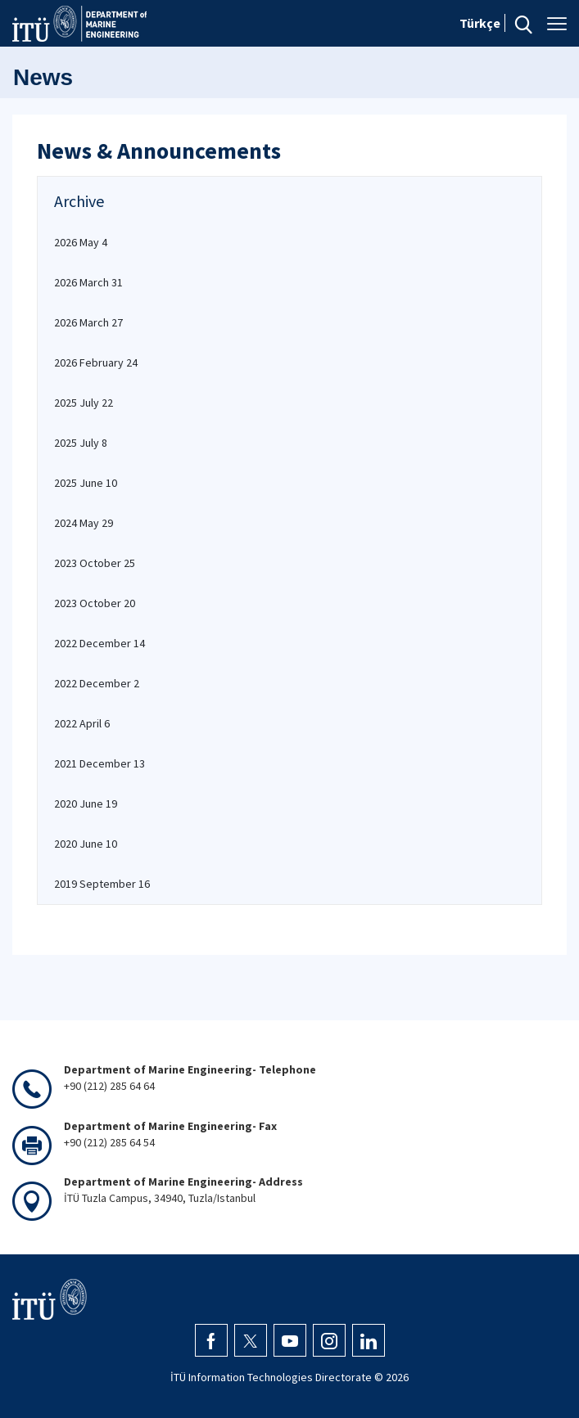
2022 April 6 (82, 723)
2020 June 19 (85, 803)
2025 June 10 (85, 482)
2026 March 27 (88, 322)
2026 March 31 (88, 282)
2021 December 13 (99, 763)
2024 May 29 (83, 522)
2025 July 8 (80, 442)
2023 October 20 (94, 603)
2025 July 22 (83, 402)
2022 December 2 (96, 683)
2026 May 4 (80, 242)
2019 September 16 (102, 883)
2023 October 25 (94, 563)
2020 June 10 (85, 843)
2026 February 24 (96, 362)
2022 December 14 (99, 643)
